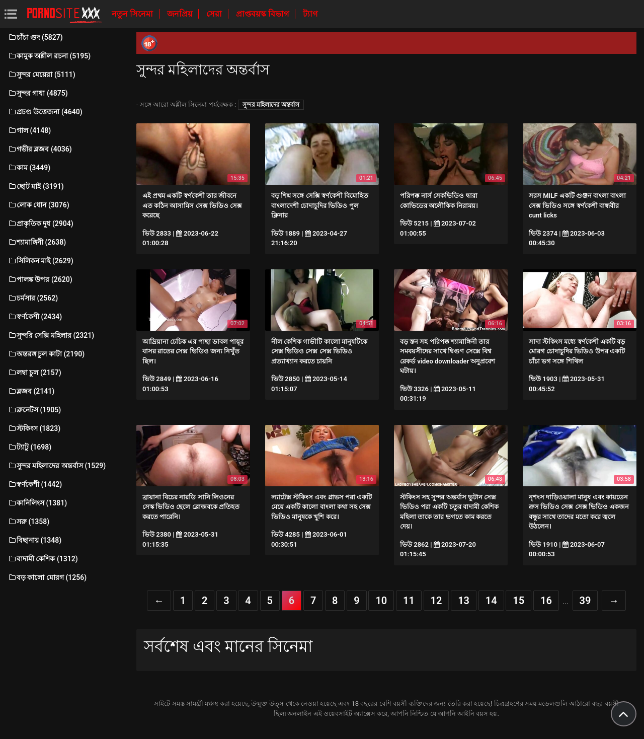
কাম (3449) (29, 168)
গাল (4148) (29, 130)
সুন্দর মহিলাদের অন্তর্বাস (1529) (57, 466)
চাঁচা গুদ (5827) (35, 37)
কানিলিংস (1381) (37, 503)
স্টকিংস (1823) (34, 428)
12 (436, 601)
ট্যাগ (310, 14)
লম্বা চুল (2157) (34, 372)
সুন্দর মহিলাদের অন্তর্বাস (271, 104)
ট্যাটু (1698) (29, 447)
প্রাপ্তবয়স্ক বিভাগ (263, 14)
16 (546, 601)
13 (463, 601)
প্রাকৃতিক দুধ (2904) (40, 223)
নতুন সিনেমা (133, 14)
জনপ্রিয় (180, 14)
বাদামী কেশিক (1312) (43, 559)
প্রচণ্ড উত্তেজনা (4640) (45, 112)
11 (409, 601)
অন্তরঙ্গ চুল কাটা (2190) (46, 354)
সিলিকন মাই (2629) (40, 261)
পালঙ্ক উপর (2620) (40, 279)
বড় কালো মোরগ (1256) (47, 577)
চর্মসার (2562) (33, 298)
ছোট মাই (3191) (36, 186)
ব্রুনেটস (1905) (34, 410)
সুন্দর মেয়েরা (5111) (41, 74)
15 (518, 601)
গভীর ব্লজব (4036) (40, 149)
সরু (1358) (28, 522)
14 (491, 601)
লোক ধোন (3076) (38, 205)
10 (381, 601)
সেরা (215, 14)
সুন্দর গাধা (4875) (38, 93)
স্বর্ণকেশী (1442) (35, 484)
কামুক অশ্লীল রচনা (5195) (49, 56)
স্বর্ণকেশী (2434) (35, 317)
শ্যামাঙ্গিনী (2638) (37, 242)
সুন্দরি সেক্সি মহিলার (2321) (51, 335)
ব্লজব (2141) (31, 391)
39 (585, 601)
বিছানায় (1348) (34, 540)
